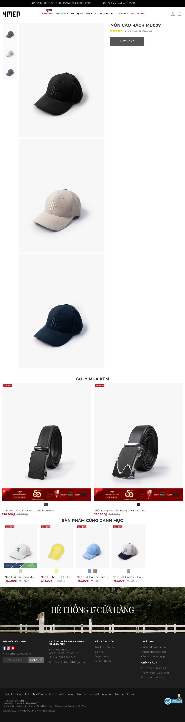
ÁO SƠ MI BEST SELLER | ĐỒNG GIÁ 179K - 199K (57, 3)
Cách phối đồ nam (36, 694)
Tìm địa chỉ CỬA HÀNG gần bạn (67, 662)
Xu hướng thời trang (61, 694)
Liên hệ (99, 651)
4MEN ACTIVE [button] (106, 14)
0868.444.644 (67, 657)
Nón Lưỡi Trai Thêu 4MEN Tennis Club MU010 (34, 577)
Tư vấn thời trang (13, 694)
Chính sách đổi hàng (153, 677)
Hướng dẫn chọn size (154, 651)
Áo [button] (72, 14)
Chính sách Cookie (124, 694)
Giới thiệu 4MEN (104, 647)
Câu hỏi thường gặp (153, 656)
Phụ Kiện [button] (91, 14)
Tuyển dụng (102, 656)
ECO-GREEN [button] (122, 14)
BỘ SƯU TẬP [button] (62, 14)
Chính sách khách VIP (154, 668)
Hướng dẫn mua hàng (154, 647)
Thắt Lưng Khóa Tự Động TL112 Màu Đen (28, 510)
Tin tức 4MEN (103, 661)
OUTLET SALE (137, 14)
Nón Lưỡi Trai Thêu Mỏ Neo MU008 (99, 577)
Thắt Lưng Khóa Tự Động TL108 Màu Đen (121, 510)
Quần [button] (80, 14)
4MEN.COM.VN (29, 710)
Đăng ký (36, 659)
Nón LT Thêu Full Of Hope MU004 (63, 577)
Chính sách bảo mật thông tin (93, 694)
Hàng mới (47, 12)
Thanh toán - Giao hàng (155, 672)
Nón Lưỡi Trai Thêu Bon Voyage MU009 (138, 577)
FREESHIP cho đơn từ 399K (115, 3)
